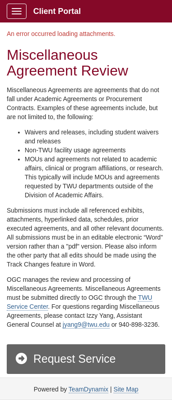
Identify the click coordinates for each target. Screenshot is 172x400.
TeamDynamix (89, 389)
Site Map (126, 389)
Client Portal (57, 11)
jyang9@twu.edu (86, 324)
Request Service (65, 358)
